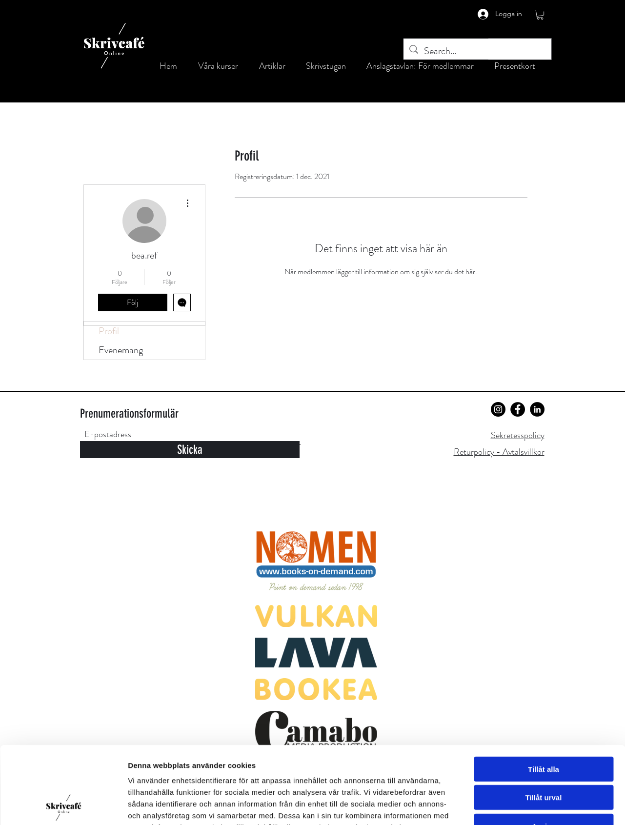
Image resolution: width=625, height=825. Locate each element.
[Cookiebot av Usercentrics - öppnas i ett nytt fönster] (63, 806)
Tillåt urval (543, 725)
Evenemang (121, 350)
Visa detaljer (530, 806)
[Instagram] (498, 409)
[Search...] (477, 51)
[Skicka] (190, 449)
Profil (109, 331)
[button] (540, 15)
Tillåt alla (543, 696)
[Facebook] (517, 409)
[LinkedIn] (537, 409)
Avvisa (543, 753)
